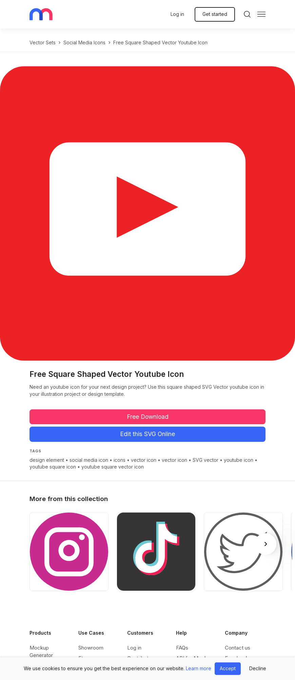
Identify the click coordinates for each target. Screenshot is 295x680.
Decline (257, 668)
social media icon (89, 460)
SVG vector (205, 460)
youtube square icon (52, 467)
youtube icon (238, 460)
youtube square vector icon (112, 467)
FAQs (182, 647)
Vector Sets (42, 42)
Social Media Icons (84, 42)
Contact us (237, 647)
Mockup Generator (41, 651)
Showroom (90, 647)
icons (119, 460)
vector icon (143, 460)
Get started (214, 14)
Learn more (198, 668)
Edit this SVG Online (147, 433)
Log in (177, 14)
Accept (228, 668)
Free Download (148, 416)
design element (46, 460)
